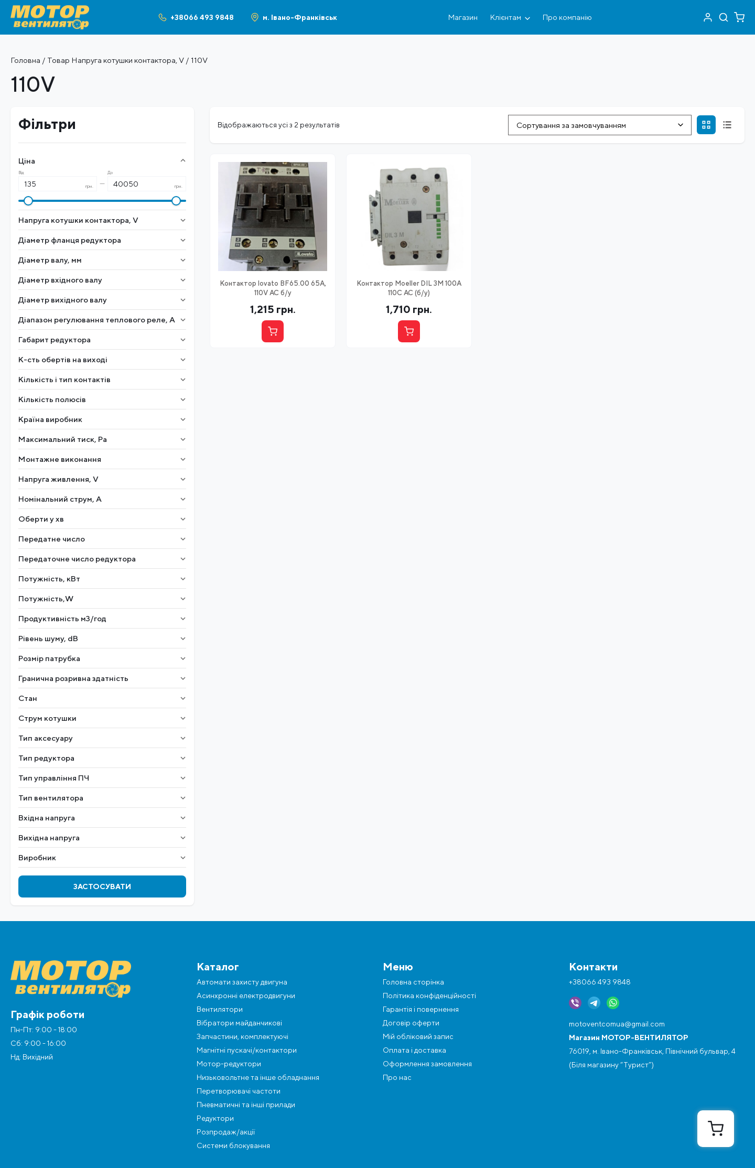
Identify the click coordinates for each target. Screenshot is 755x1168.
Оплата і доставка (414, 1050)
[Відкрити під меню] (527, 17)
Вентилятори (220, 1009)
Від (21, 172)
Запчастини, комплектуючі (242, 1036)
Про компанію (567, 17)
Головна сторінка (413, 982)
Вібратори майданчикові (239, 1023)
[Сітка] (706, 124)
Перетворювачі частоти (239, 1091)
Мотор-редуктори (229, 1063)
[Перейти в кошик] (739, 17)
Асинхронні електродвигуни (246, 995)
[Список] (727, 124)
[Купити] (273, 331)
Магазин (463, 17)
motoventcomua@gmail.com (617, 1024)
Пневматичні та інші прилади (246, 1104)
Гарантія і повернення (421, 1009)
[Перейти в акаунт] (708, 17)
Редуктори (215, 1118)
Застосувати (102, 886)
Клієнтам (510, 17)
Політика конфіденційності (429, 995)
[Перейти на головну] (49, 9)
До (110, 172)
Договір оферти (411, 1023)
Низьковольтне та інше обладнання (258, 1077)
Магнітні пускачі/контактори (247, 1050)
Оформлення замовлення (427, 1063)
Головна (25, 60)
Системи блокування (233, 1145)
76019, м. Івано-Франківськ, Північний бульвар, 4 (652, 1051)
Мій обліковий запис (418, 1036)
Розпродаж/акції (226, 1132)
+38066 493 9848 (600, 982)
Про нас (397, 1077)
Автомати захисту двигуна (242, 982)
